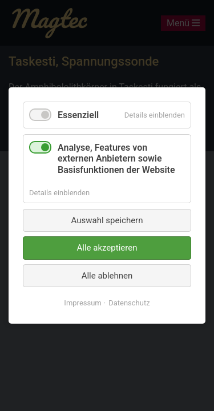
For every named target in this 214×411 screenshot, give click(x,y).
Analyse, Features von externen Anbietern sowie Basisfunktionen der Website (116, 158)
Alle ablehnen (107, 276)
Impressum (82, 303)
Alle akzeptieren (107, 248)
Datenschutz (129, 303)
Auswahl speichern (107, 220)
